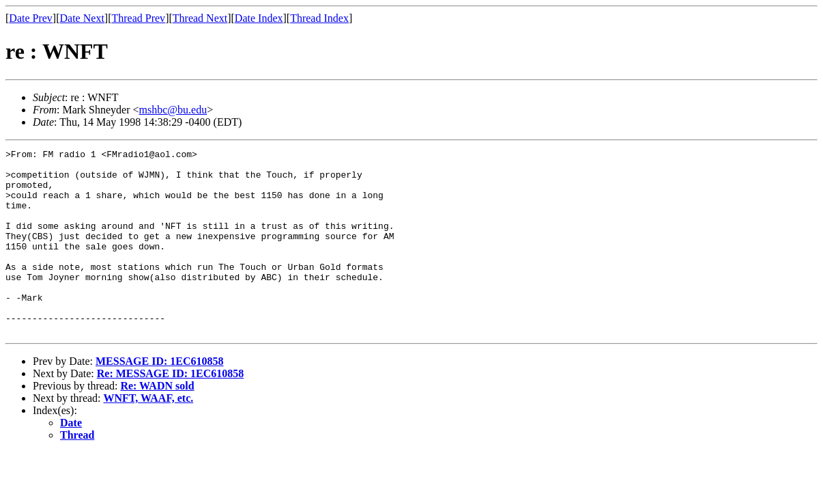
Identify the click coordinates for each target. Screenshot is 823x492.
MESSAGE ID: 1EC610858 (160, 398)
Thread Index (319, 18)
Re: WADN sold (157, 422)
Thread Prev (138, 18)
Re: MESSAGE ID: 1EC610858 (170, 410)
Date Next (82, 18)
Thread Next (200, 18)
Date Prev (31, 18)
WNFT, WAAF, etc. (149, 435)
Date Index (259, 18)
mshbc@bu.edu (173, 109)
